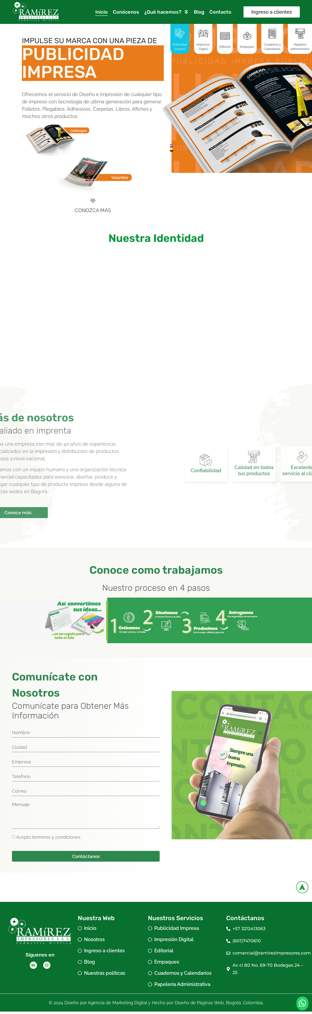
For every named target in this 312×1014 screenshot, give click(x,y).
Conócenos (126, 12)
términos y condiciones (56, 839)
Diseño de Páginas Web (199, 1005)
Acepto (48, 839)
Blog (199, 12)
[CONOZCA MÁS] (92, 200)
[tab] (179, 39)
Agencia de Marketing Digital (117, 1005)
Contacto (220, 12)
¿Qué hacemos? (166, 12)
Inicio (101, 12)
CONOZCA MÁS (93, 210)
